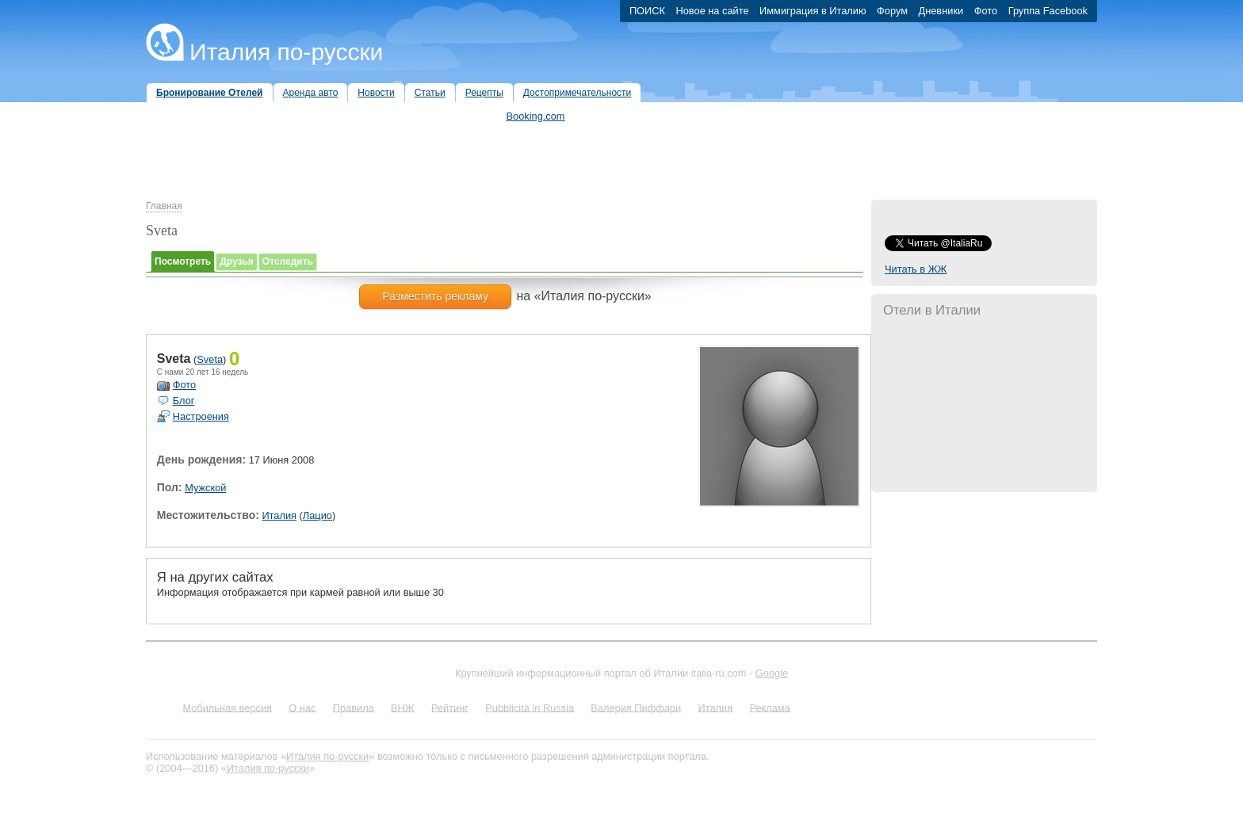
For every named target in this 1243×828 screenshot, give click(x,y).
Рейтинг (450, 707)
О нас (302, 707)
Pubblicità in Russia (529, 707)
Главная (164, 206)
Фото (184, 385)
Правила (353, 707)
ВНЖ (403, 707)
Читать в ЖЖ (916, 269)
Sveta (210, 359)
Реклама (769, 707)
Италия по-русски (286, 52)
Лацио (317, 515)
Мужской (205, 488)
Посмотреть (183, 261)
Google (771, 673)
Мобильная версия (227, 707)
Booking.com (536, 116)
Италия (279, 515)
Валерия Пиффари (636, 707)
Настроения (201, 416)
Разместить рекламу (435, 296)
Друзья (237, 261)
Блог (184, 400)
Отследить (287, 261)
